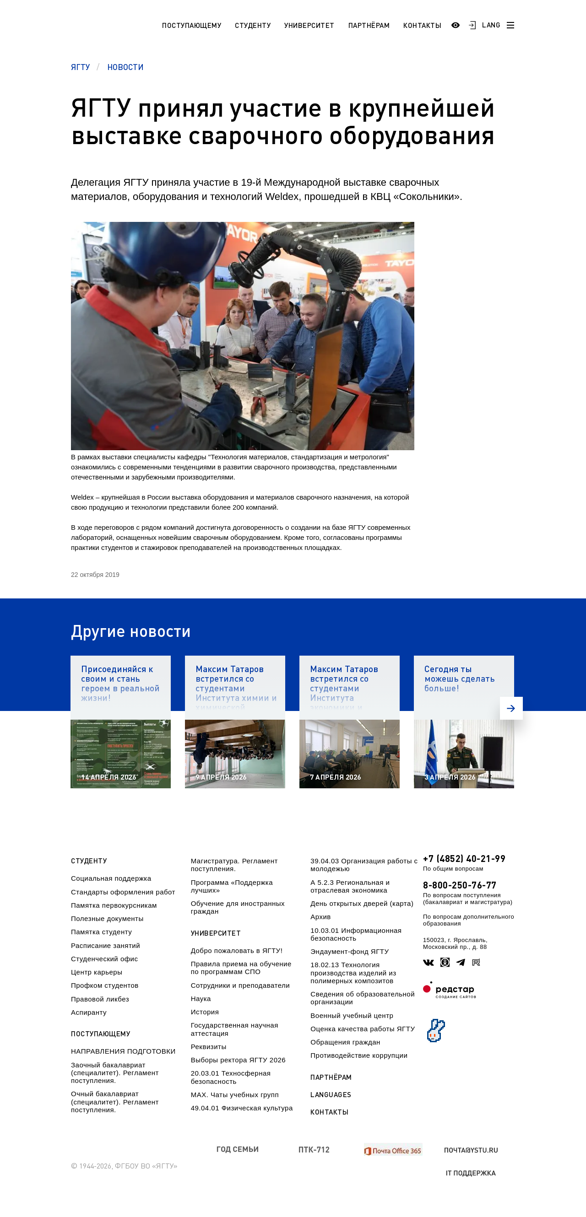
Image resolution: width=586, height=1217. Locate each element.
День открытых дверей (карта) (361, 903)
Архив (320, 917)
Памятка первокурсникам (114, 905)
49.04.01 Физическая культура (242, 1108)
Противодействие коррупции (358, 1055)
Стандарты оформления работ (123, 892)
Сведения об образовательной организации (362, 998)
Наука (201, 998)
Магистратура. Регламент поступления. (234, 864)
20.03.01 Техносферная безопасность (231, 1077)
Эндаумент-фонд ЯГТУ (349, 951)
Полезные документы (107, 918)
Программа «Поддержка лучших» (232, 886)
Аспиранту (89, 1012)
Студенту (253, 25)
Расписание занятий (105, 945)
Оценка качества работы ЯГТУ (362, 1029)
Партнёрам (369, 25)
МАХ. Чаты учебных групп (235, 1095)
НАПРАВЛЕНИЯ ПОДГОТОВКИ (123, 1051)
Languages (331, 1095)
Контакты (422, 25)
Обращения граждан (345, 1042)
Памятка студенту (101, 932)
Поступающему (191, 25)
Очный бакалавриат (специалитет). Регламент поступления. (115, 1102)
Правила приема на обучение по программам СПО (241, 967)
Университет (309, 25)
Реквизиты (209, 1046)
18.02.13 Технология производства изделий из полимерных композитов (353, 973)
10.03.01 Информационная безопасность (356, 934)
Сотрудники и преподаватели (240, 985)
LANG (491, 25)
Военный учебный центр (351, 1015)
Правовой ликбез (100, 999)
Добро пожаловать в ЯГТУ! (237, 950)
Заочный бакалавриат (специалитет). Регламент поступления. (115, 1073)
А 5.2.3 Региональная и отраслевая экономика (350, 886)
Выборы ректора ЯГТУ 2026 (238, 1060)
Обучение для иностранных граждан (238, 907)
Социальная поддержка (111, 878)
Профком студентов (105, 985)
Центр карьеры (96, 972)
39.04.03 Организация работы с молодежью (364, 864)
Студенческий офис (104, 959)
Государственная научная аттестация (234, 1029)
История (205, 1012)
